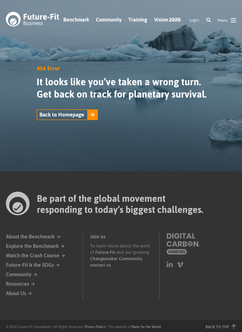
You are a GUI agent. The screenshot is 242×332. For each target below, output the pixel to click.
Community (108, 19)
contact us (100, 265)
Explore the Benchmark (32, 246)
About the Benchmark (30, 237)
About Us (16, 293)
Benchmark (76, 19)
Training (137, 19)
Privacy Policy (94, 326)
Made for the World (146, 326)
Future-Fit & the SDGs (30, 265)
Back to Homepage (61, 114)
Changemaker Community (116, 258)
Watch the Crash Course (32, 255)
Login (194, 20)
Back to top (221, 326)
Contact (174, 20)
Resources (17, 284)
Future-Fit (105, 252)
